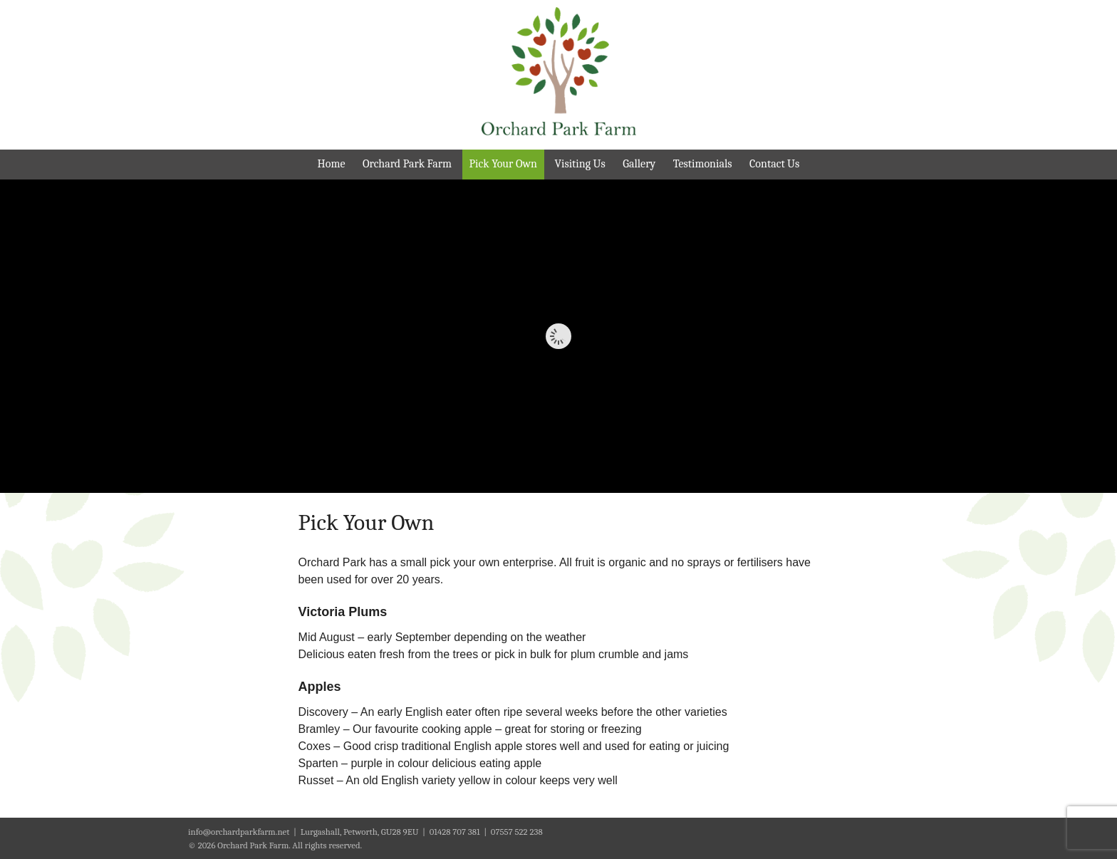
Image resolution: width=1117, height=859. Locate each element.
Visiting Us (579, 163)
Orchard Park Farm (407, 163)
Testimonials (702, 163)
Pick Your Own (503, 163)
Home (332, 163)
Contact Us (774, 163)
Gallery (639, 163)
